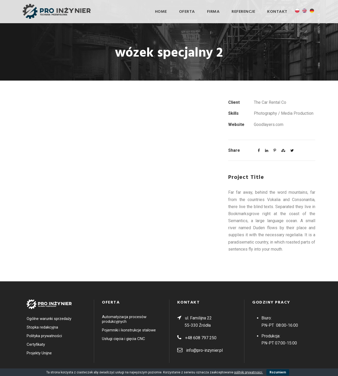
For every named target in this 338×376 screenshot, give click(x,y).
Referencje (243, 11)
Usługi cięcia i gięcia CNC (123, 338)
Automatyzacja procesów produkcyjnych (124, 319)
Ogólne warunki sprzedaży (49, 318)
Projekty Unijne (39, 353)
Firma (213, 11)
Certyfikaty (36, 344)
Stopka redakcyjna (42, 327)
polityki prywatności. (248, 372)
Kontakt (277, 11)
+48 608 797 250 (200, 337)
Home (161, 11)
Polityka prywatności (44, 335)
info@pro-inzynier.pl (204, 350)
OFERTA (187, 11)
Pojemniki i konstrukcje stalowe (129, 330)
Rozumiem (278, 372)
